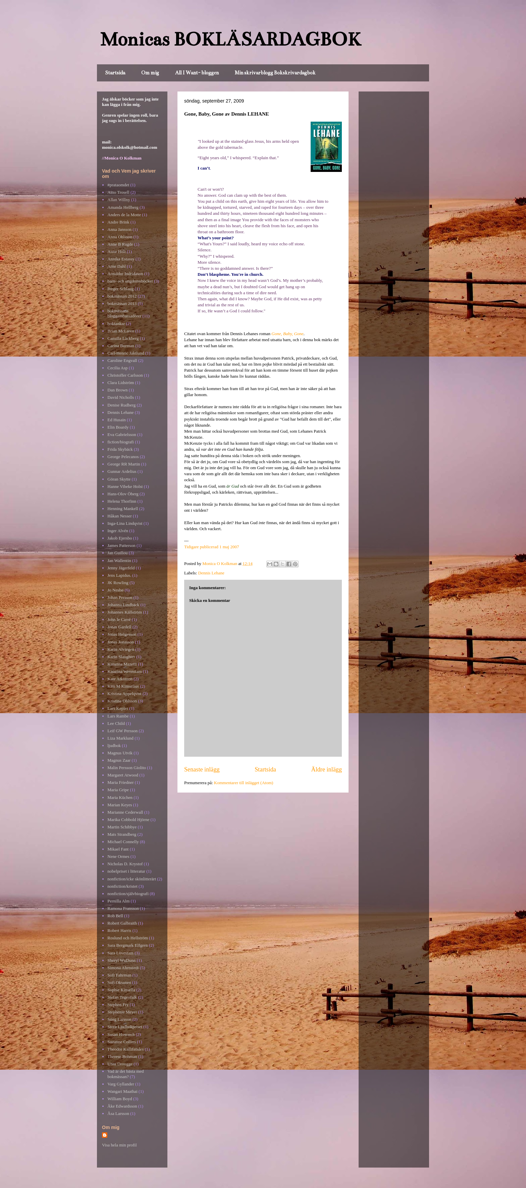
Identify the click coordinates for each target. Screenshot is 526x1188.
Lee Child (116, 723)
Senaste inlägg (202, 769)
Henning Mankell (122, 508)
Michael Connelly (123, 841)
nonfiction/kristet (122, 886)
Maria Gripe (118, 789)
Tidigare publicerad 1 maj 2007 (211, 546)
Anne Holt (116, 251)
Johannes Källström (124, 612)
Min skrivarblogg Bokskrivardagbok (275, 73)
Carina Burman (120, 345)
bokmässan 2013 (122, 303)
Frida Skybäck (120, 449)
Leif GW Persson (122, 730)
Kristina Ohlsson (122, 700)
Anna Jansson (119, 229)
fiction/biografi (120, 441)
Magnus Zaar (118, 760)
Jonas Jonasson (120, 641)
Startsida (115, 73)
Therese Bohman (122, 1056)
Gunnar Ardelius (121, 471)
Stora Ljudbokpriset (124, 1026)
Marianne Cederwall (125, 812)
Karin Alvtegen (120, 649)
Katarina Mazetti (122, 664)
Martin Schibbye (122, 826)
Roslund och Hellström (127, 937)
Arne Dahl (116, 266)
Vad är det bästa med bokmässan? (125, 1074)
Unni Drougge (120, 1063)
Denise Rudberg (121, 405)
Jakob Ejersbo (119, 538)
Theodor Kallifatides (125, 1049)
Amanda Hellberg (123, 207)
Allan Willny (118, 199)
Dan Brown (117, 389)
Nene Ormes (118, 856)
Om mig (150, 73)
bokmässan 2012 (122, 296)
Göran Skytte (118, 479)
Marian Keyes (119, 804)
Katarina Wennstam (124, 671)
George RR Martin (123, 463)
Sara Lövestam (120, 952)
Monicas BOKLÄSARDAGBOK (230, 39)
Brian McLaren (120, 330)
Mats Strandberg (121, 834)
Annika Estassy (121, 258)
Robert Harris (119, 930)
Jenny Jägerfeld (121, 567)
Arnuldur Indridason (125, 273)
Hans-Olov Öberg (123, 493)
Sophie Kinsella (121, 989)
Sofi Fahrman (119, 975)
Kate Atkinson (120, 678)
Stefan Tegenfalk (122, 997)
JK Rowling (117, 582)
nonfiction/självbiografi (128, 893)
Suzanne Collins (121, 1041)
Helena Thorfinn (121, 501)
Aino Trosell (118, 192)
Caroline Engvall (122, 360)
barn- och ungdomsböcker (130, 281)
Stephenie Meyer (122, 1011)
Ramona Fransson (123, 908)
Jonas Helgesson (121, 634)
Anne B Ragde (120, 244)
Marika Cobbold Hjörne (128, 819)
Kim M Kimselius (123, 686)
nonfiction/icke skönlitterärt (131, 878)
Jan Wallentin (119, 560)
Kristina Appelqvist (124, 693)
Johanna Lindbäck (123, 604)
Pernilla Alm (118, 900)
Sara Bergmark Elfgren (127, 945)
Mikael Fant (117, 849)
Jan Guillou (117, 552)
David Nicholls (120, 397)
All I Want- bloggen (197, 73)
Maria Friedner (120, 782)
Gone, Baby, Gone (287, 333)
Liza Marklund (120, 738)
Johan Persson (119, 597)
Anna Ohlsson (119, 236)
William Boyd (119, 1098)
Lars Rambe (117, 715)
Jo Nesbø (115, 589)
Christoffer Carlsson (125, 375)
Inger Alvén (117, 530)
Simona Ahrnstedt (123, 967)
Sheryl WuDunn (121, 960)
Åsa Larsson (118, 1113)
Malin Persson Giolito (126, 767)
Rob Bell (115, 915)
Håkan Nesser (119, 515)
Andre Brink (118, 222)
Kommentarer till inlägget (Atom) (243, 782)
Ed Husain (116, 419)
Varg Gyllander (120, 1083)
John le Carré (118, 619)
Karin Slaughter (121, 656)
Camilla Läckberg (123, 338)
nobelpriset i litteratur (126, 871)
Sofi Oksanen (119, 982)
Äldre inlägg (326, 769)
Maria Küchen (120, 797)
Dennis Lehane (211, 572)
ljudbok (114, 745)
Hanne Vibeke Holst (125, 486)
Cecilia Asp (117, 367)
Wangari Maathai (122, 1091)
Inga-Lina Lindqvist (124, 523)
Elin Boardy (117, 427)
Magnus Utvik (120, 752)
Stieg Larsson (119, 1019)
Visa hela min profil (119, 1144)
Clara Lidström (120, 382)
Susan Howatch (121, 1034)
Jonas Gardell (119, 626)
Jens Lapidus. (119, 575)
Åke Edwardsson (122, 1106)
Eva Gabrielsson (121, 434)
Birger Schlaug (120, 288)
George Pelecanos (123, 456)
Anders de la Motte (124, 214)
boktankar (116, 323)
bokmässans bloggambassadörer (124, 313)
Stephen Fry (117, 1004)
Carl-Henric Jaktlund (125, 353)
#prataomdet (118, 184)
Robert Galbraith (122, 923)
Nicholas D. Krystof (125, 863)
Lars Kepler (117, 708)
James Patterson (121, 545)
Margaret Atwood (122, 774)
